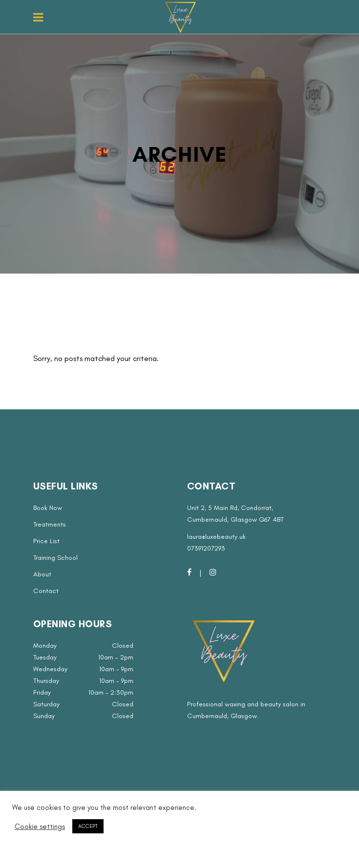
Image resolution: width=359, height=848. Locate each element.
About (42, 574)
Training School (55, 557)
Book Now (47, 508)
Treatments (49, 524)
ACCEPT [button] (88, 826)
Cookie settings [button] (40, 826)
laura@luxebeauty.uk (216, 536)
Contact (46, 591)
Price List (46, 541)
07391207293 (206, 548)
